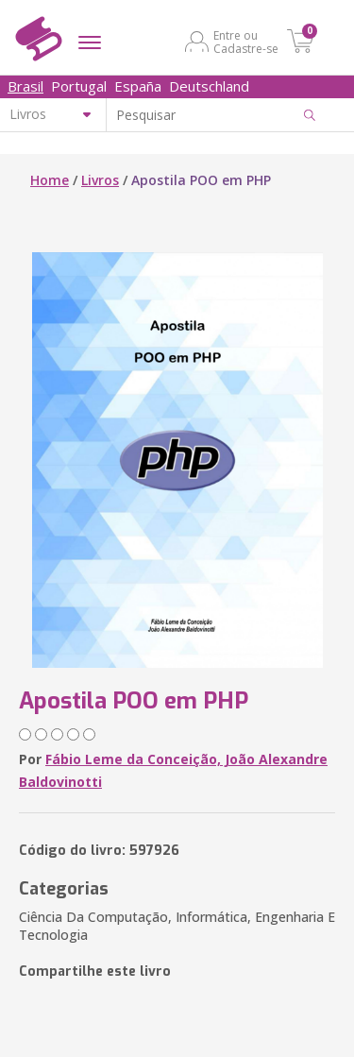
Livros (100, 180)
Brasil (25, 86)
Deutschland (209, 86)
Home (49, 180)
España (137, 86)
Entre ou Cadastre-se (245, 41)
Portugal (79, 86)
